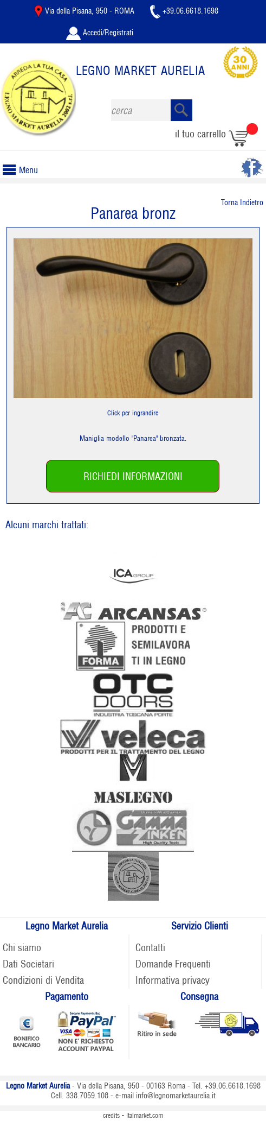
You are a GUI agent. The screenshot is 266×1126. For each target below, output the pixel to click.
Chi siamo (22, 947)
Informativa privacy (172, 980)
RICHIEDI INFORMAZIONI (133, 476)
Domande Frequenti (173, 964)
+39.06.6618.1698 (184, 11)
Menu (24, 170)
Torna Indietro (242, 202)
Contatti (150, 947)
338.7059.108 (87, 1095)
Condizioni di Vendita (43, 980)
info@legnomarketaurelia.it (176, 1095)
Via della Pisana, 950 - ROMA (85, 11)
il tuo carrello (216, 134)
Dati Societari (28, 964)
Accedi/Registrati (99, 32)
